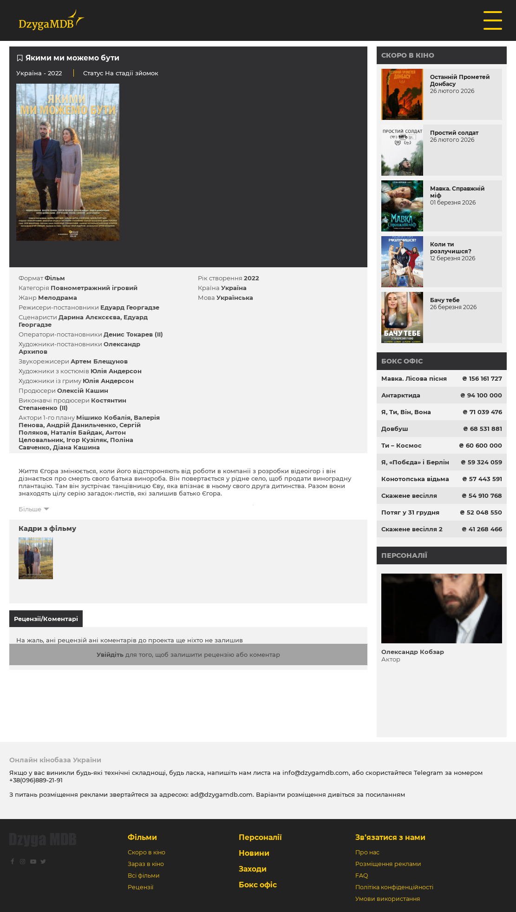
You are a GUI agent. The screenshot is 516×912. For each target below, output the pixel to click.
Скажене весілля (409, 495)
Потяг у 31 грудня (410, 512)
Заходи (253, 869)
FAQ (361, 875)
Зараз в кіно (146, 863)
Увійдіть (110, 654)
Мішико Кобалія (103, 417)
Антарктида (400, 395)
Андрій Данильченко (81, 425)
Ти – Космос (401, 445)
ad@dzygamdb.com (221, 794)
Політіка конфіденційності (394, 887)
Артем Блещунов (99, 361)
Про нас (367, 852)
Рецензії (140, 887)
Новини (254, 853)
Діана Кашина (76, 447)
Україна (29, 73)
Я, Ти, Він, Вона (406, 412)
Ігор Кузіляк (86, 439)
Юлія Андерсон (116, 371)
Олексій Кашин (82, 390)
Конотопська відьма (415, 478)
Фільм (55, 278)
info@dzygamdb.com (315, 772)
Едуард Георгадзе (129, 307)
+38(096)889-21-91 (36, 780)
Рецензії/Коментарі (46, 618)
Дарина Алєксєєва (89, 317)
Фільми (142, 837)
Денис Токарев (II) (133, 334)
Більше (30, 509)
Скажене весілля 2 (412, 529)
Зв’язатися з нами (390, 837)
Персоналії (404, 555)
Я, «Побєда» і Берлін (415, 462)
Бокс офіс (402, 361)
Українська (234, 297)
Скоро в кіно (407, 55)
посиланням (385, 794)
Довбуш (394, 428)
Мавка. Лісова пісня (414, 378)
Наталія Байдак (76, 432)
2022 (251, 278)
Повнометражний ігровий (94, 287)
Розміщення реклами (388, 863)
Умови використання (387, 898)
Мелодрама (57, 297)
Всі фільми (144, 875)
